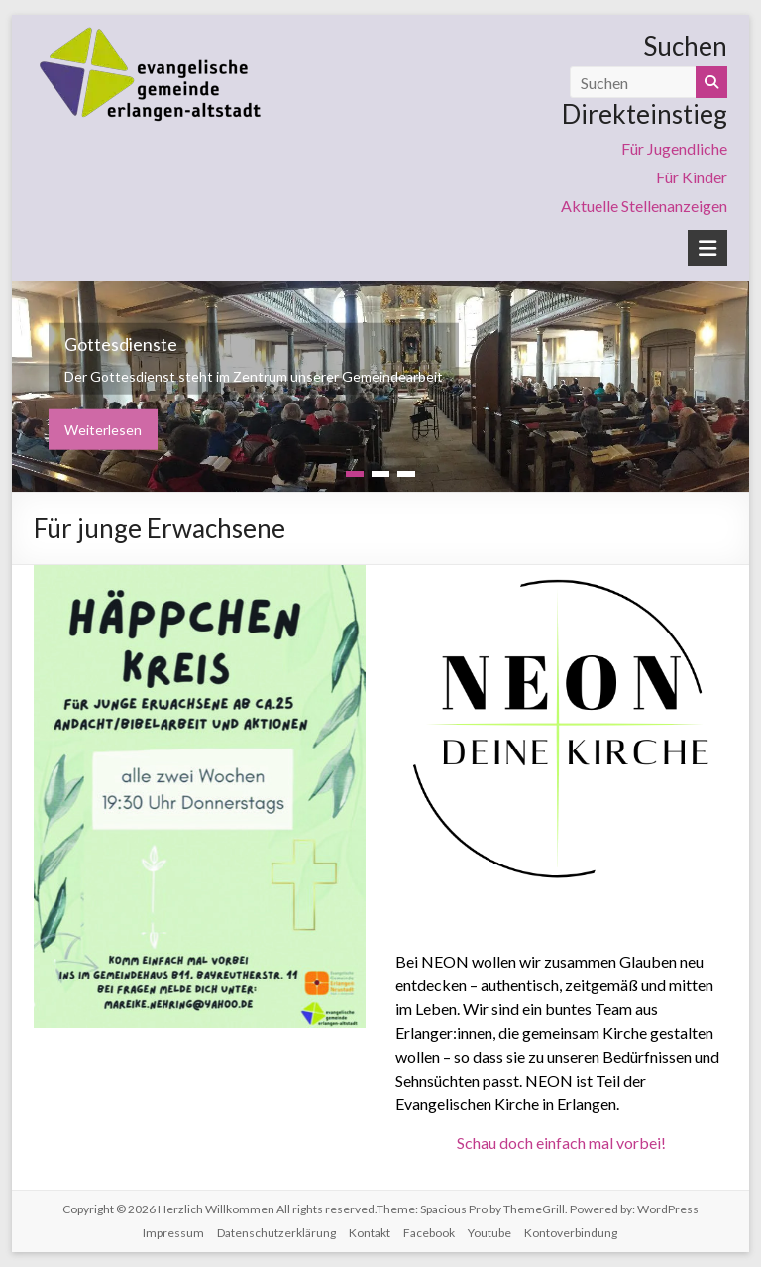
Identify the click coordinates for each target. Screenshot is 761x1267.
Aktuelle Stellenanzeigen (644, 205)
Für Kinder (691, 177)
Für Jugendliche (674, 148)
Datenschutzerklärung (276, 1232)
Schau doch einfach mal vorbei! (561, 1142)
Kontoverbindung (570, 1232)
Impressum (173, 1232)
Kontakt (369, 1232)
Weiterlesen (103, 429)
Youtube (489, 1232)
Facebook (429, 1232)
